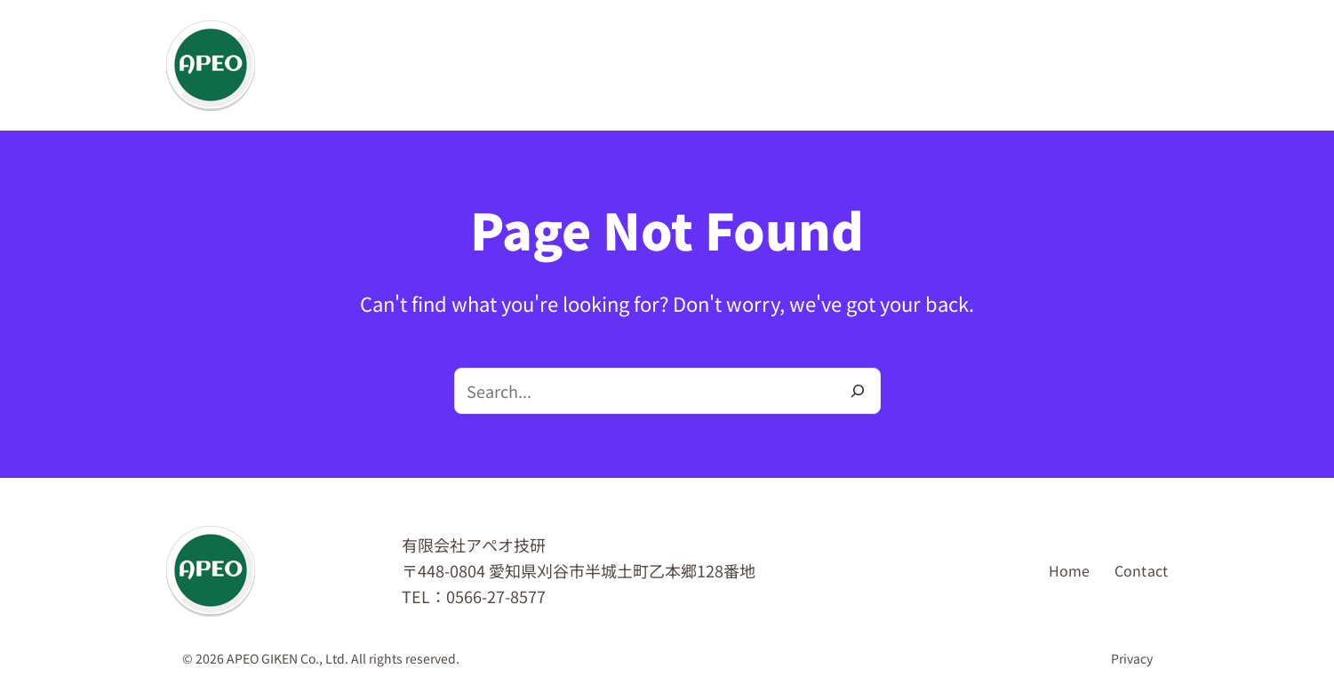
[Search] (857, 391)
